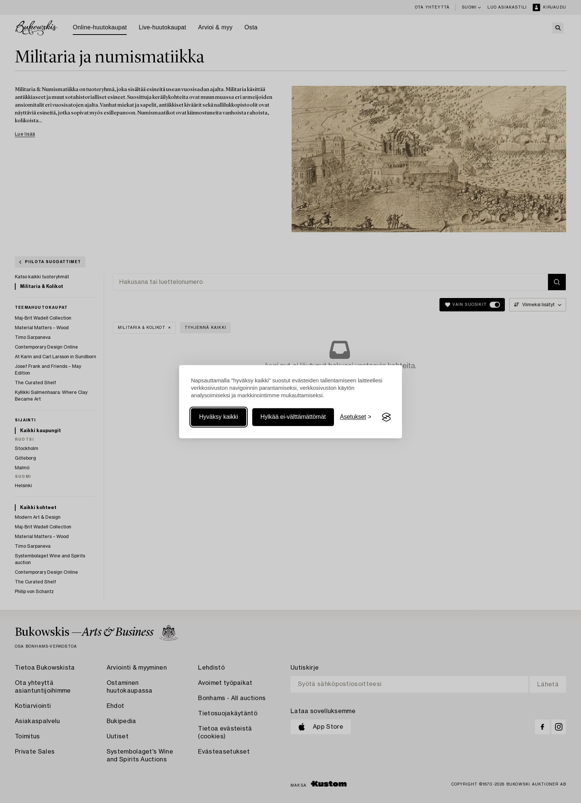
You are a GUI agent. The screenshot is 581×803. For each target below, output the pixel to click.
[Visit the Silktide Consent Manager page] (386, 417)
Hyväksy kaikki (218, 417)
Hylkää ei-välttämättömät (293, 417)
